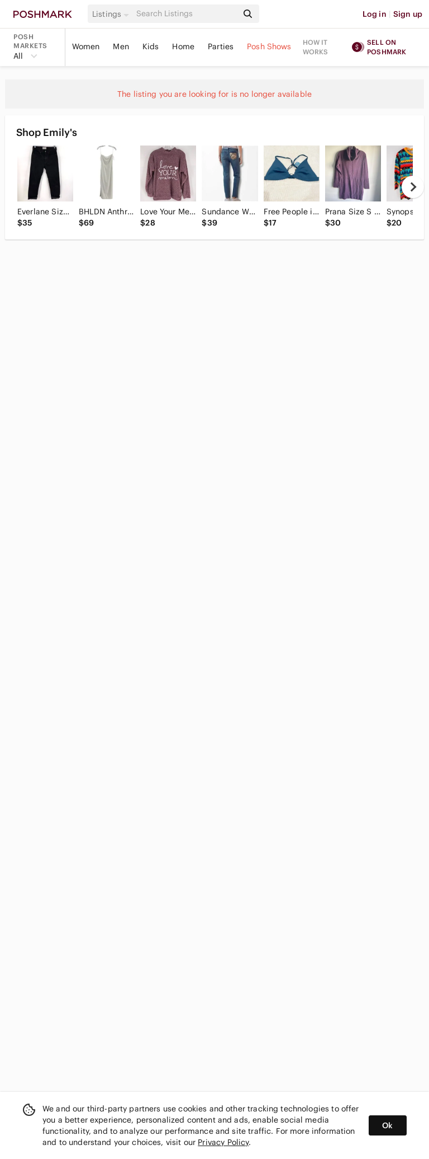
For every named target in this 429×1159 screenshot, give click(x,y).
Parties (220, 46)
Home (183, 46)
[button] (112, 14)
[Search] (186, 13)
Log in (375, 14)
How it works (315, 47)
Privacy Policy (223, 1142)
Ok (387, 1125)
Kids (150, 46)
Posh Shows (269, 46)
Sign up (407, 14)
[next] (413, 187)
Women (86, 46)
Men (120, 46)
